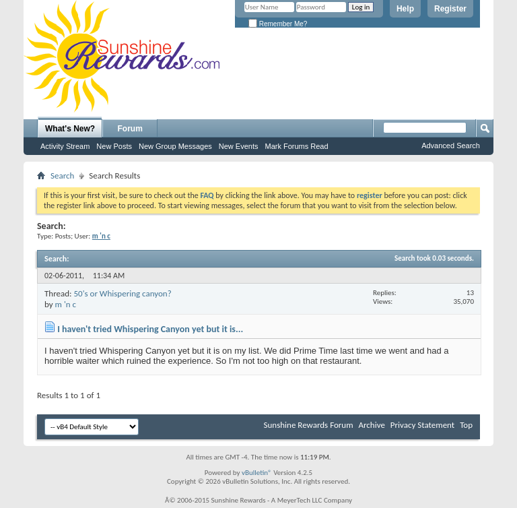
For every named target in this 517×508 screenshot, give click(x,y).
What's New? (70, 128)
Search (62, 175)
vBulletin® (257, 472)
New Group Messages (175, 146)
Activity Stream (65, 146)
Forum (130, 128)
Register (450, 8)
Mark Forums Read (296, 146)
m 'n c (65, 304)
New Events (238, 146)
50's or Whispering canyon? (122, 293)
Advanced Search (450, 145)
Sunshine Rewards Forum (308, 425)
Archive (371, 425)
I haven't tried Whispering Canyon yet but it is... (150, 329)
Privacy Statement (422, 425)
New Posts (114, 146)
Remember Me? (277, 24)
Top (466, 425)
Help (405, 8)
